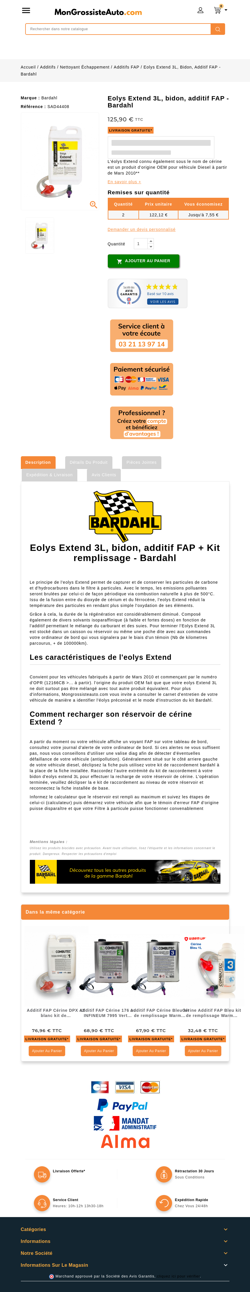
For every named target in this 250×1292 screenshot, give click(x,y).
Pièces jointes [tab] (142, 462)
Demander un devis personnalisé (142, 229)
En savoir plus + (124, 181)
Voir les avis (162, 301)
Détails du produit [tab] (89, 462)
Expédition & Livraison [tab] (49, 474)
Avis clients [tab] (104, 474)
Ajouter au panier (143, 261)
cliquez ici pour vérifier (178, 1276)
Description (38, 462)
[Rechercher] (125, 29)
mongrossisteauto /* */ (98, 11)
